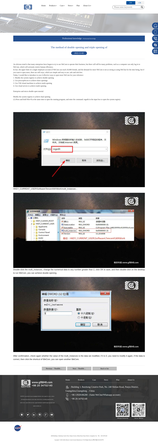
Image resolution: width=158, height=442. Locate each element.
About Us (87, 6)
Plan (78, 6)
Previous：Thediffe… (54, 369)
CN (139, 3)
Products (53, 6)
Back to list (105, 369)
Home (43, 6)
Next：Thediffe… (79, 369)
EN (131, 3)
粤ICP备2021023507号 (98, 440)
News (70, 6)
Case (62, 6)
